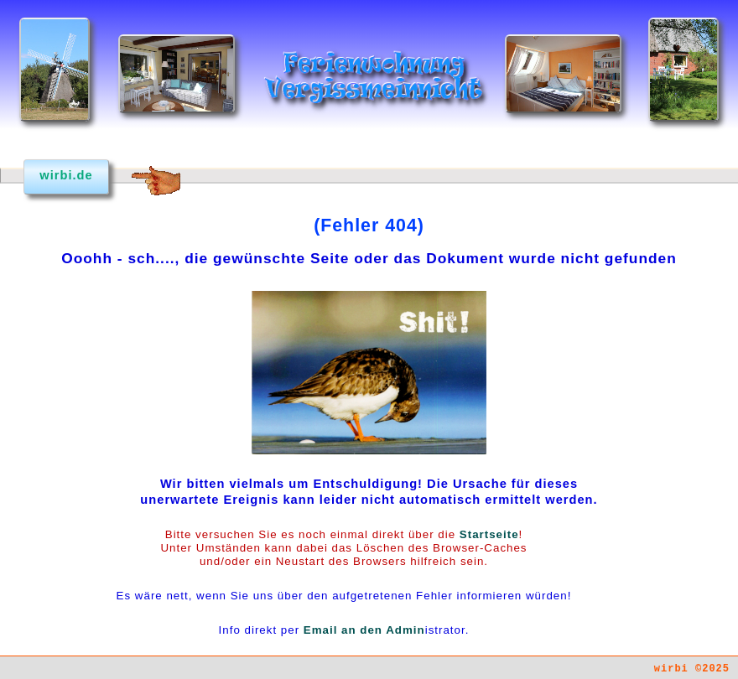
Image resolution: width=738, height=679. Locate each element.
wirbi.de (65, 175)
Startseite (489, 534)
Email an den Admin (364, 630)
